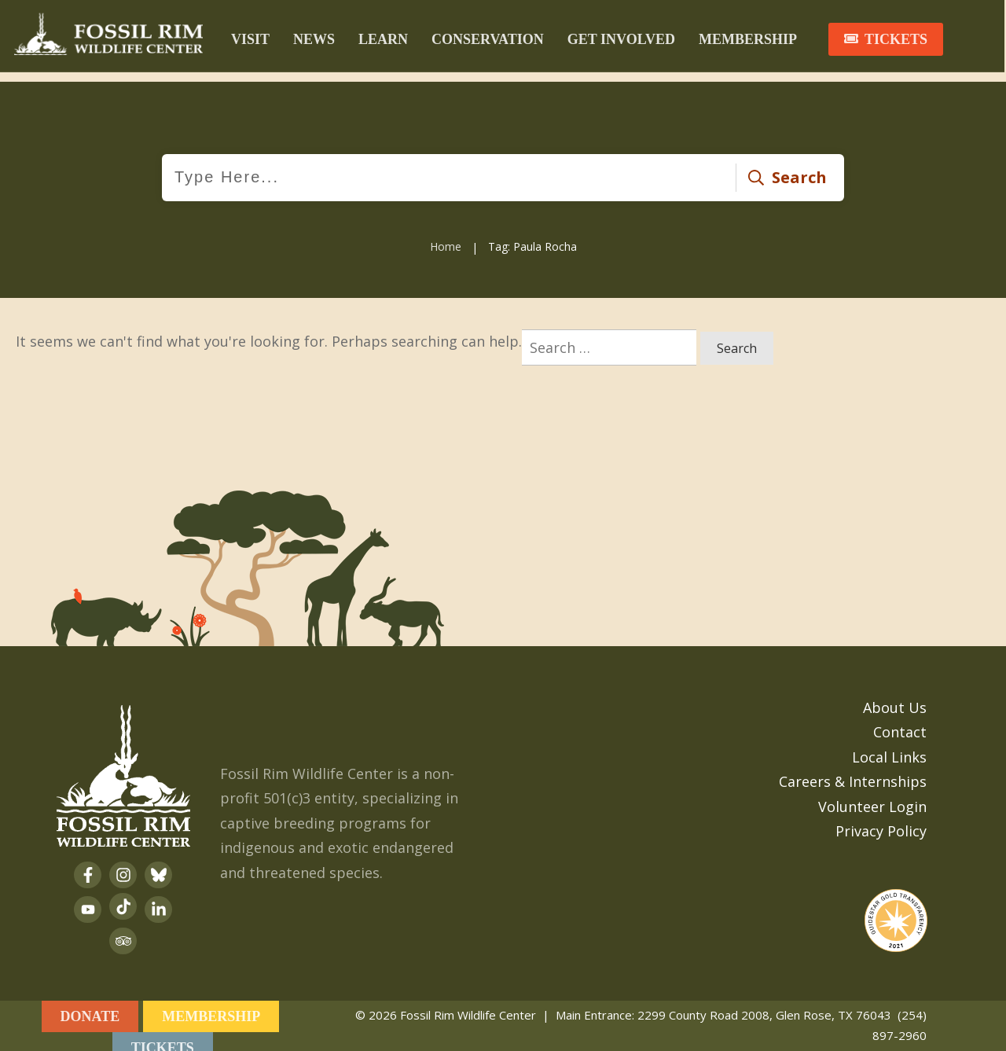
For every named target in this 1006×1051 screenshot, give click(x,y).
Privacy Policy (881, 818)
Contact (900, 719)
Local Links (889, 744)
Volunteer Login (872, 794)
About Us (895, 694)
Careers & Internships (853, 768)
